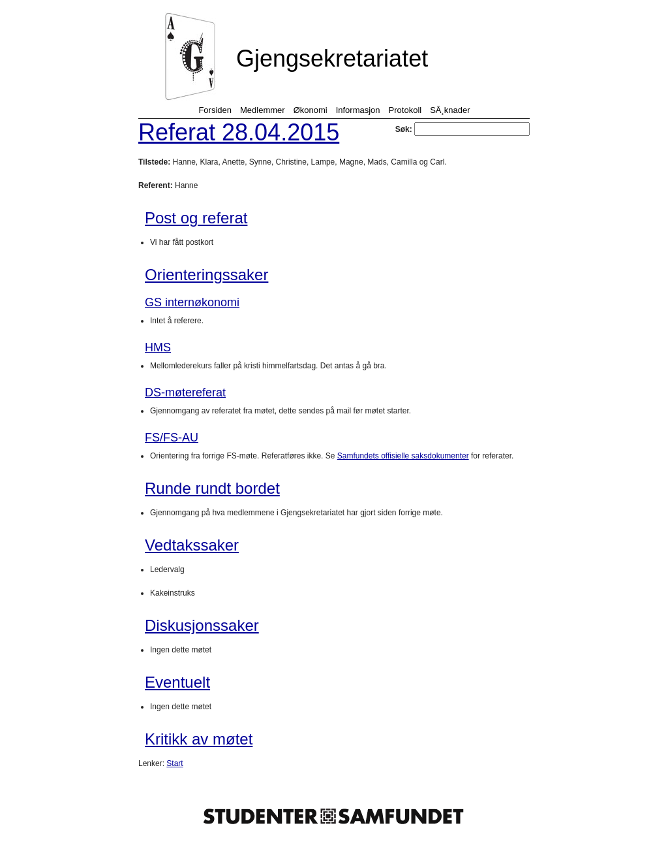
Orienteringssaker (206, 274)
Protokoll (405, 110)
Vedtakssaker (192, 545)
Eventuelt (177, 682)
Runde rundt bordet (212, 488)
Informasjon (358, 110)
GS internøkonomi (192, 302)
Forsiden (215, 110)
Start (174, 763)
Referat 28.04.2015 (238, 132)
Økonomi (310, 110)
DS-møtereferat (185, 392)
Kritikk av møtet (198, 739)
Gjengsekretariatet (332, 58)
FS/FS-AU (171, 437)
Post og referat (196, 218)
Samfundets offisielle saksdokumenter (403, 455)
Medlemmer (262, 110)
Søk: (462, 129)
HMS (158, 347)
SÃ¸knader (450, 110)
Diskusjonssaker (202, 625)
